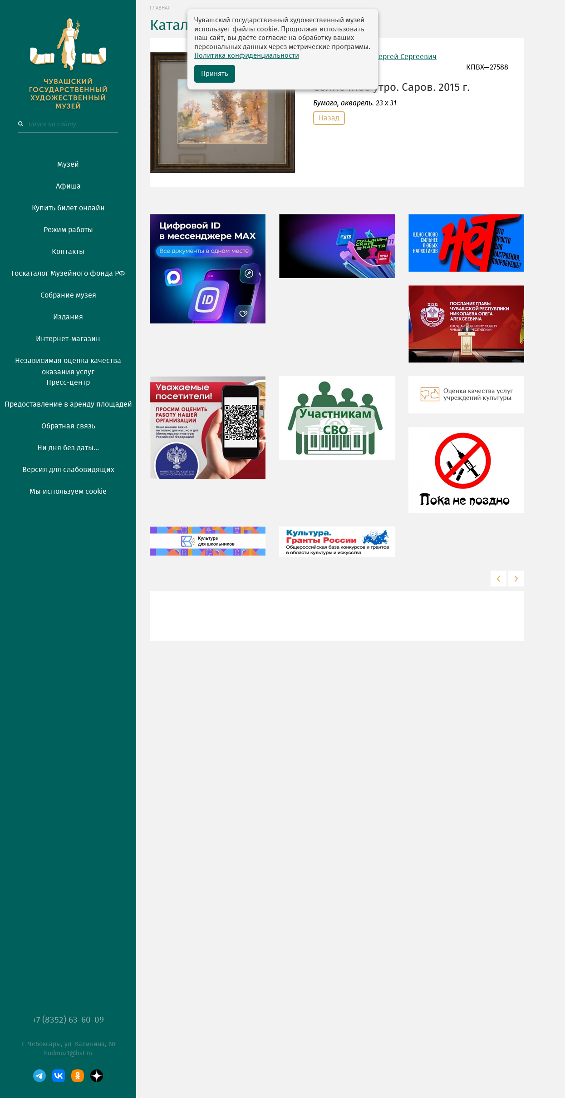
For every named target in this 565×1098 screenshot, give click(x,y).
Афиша (68, 186)
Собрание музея (68, 295)
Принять (214, 73)
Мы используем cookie (68, 491)
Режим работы (68, 230)
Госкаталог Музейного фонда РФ (68, 273)
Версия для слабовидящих (68, 469)
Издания (68, 317)
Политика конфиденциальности (246, 55)
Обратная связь (68, 426)
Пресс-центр (68, 382)
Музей (68, 164)
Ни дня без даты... (68, 448)
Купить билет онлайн (68, 208)
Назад (329, 118)
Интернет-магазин (68, 339)
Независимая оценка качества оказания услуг (68, 365)
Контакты (68, 251)
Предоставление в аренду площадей (68, 404)
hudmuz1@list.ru (68, 1053)
